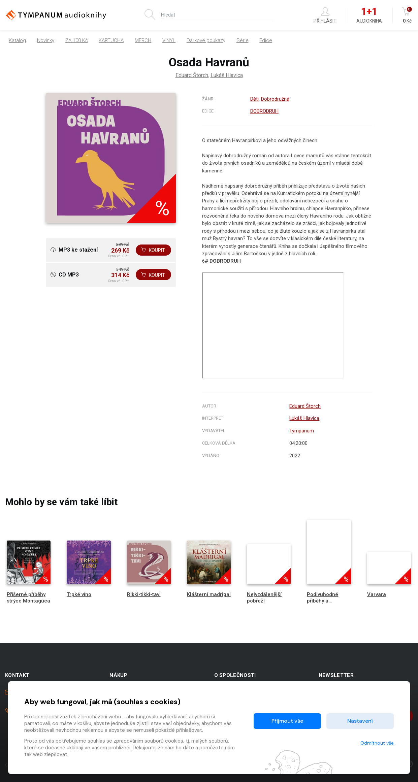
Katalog (17, 40)
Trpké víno (79, 594)
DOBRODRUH (264, 111)
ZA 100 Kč (76, 40)
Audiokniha (369, 15)
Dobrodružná (275, 99)
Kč (407, 15)
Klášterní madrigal (209, 594)
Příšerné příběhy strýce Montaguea (28, 597)
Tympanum (301, 431)
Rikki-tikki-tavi (144, 594)
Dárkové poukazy (206, 40)
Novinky (45, 40)
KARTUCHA (111, 40)
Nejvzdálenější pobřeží (264, 597)
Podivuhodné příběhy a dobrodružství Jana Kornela (323, 604)
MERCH (143, 40)
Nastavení (360, 720)
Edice (265, 40)
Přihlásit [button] (325, 15)
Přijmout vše (287, 720)
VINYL (168, 40)
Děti (254, 99)
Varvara (376, 594)
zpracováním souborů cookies (148, 741)
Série (242, 40)
